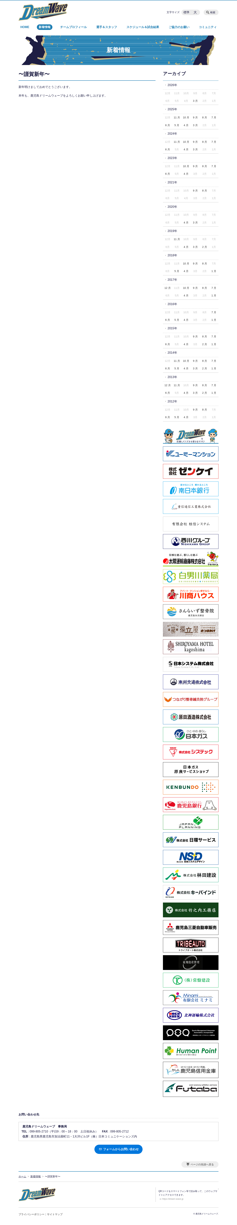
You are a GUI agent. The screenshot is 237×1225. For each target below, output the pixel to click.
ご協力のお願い (179, 27)
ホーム (22, 1176)
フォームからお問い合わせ (118, 1149)
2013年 (172, 377)
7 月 (213, 117)
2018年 (172, 255)
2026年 (172, 85)
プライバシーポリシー (31, 1214)
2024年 (172, 133)
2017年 (172, 279)
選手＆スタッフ (106, 27)
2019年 (172, 231)
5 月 (176, 125)
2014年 (172, 352)
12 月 (167, 287)
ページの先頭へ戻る (202, 1164)
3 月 (195, 100)
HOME (24, 27)
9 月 (195, 117)
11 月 (177, 117)
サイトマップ (55, 1214)
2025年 (172, 109)
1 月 (213, 271)
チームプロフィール (73, 27)
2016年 (172, 304)
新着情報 (45, 27)
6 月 (167, 125)
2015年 (172, 328)
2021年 (172, 182)
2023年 (172, 158)
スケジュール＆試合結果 (142, 27)
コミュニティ (208, 27)
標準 (186, 12)
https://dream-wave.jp (172, 1199)
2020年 (172, 206)
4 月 (186, 125)
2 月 (204, 246)
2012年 (172, 401)
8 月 (204, 117)
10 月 (186, 117)
